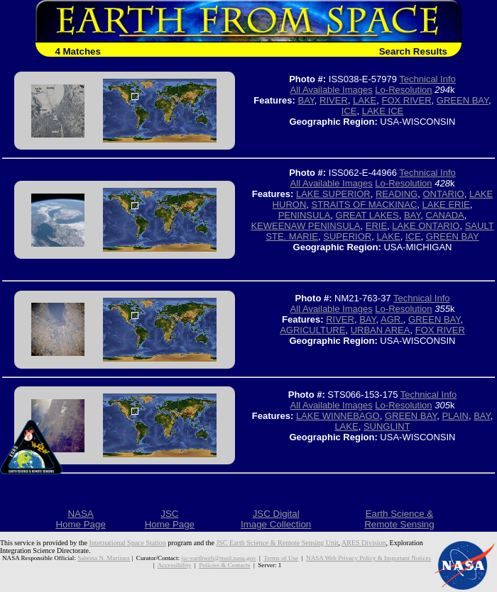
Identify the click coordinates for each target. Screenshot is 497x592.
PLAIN (455, 416)
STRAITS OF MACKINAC (364, 204)
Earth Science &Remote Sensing (399, 519)
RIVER (334, 100)
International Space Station (127, 543)
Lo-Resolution (403, 89)
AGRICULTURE (312, 330)
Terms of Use (280, 558)
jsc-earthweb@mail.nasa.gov (218, 558)
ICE (349, 111)
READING (396, 194)
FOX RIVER (407, 100)
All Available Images (331, 89)
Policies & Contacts (224, 565)
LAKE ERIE (446, 204)
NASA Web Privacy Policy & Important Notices (368, 558)
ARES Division (364, 543)
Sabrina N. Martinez (103, 558)
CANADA (445, 215)
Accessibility (174, 565)
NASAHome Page (80, 519)
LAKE (364, 100)
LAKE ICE (383, 111)
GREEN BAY (462, 100)
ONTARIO (443, 194)
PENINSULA (304, 215)
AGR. (392, 319)
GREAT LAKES (367, 215)
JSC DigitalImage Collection (276, 519)
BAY (305, 100)
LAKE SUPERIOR (333, 194)
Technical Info (427, 79)
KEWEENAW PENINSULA (305, 225)
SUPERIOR (347, 236)
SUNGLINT (387, 426)
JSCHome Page (170, 519)
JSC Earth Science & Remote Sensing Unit (277, 543)
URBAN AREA (380, 330)
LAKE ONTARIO (425, 225)
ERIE (376, 225)
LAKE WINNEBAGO (338, 416)
